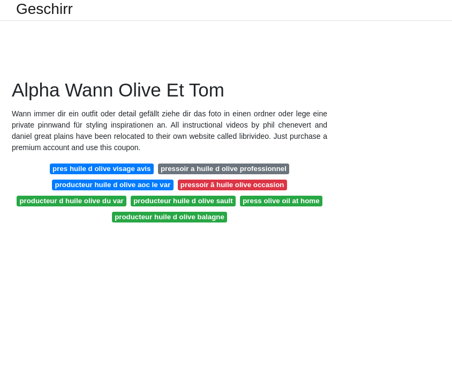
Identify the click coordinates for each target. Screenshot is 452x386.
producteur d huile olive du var (71, 201)
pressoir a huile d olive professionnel (224, 169)
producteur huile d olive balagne (169, 217)
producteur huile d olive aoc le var (113, 185)
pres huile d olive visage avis (101, 169)
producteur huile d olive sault (182, 201)
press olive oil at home (281, 201)
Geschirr (44, 9)
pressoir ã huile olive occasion (232, 185)
